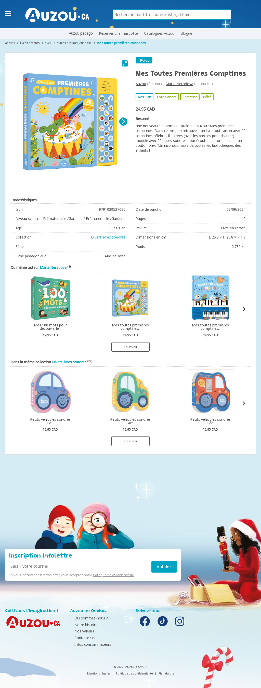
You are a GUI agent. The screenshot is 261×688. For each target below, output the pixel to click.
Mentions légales (98, 673)
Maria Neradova (179, 83)
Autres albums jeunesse (74, 43)
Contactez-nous (85, 637)
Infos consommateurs (90, 644)
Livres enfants (30, 43)
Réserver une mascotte (118, 33)
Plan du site (166, 673)
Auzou (141, 83)
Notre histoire (83, 624)
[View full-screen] (125, 63)
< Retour (144, 60)
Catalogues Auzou (159, 33)
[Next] (123, 121)
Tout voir (130, 347)
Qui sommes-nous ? (88, 618)
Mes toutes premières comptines (121, 43)
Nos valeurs (81, 631)
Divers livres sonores (108, 237)
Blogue (186, 33)
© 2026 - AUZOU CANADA (130, 667)
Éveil (48, 43)
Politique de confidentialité (113, 575)
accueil (10, 43)
